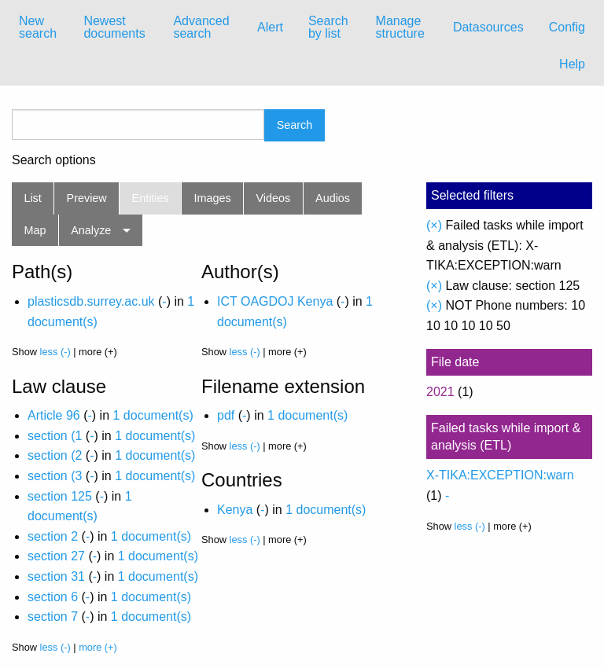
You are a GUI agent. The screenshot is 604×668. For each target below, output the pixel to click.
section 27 (56, 556)
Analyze (91, 230)
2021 (440, 391)
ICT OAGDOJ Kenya (275, 301)
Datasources (488, 27)
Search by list (328, 27)
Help (572, 64)
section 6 (53, 597)
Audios (332, 198)
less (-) (55, 352)
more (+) (98, 647)
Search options (54, 160)
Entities (150, 198)
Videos (273, 198)
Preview (87, 198)
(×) (434, 225)
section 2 (53, 536)
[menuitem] (38, 27)
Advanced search (201, 27)
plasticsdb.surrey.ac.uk (91, 301)
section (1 (55, 435)
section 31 (56, 576)
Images (212, 198)
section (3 (55, 476)
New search (38, 27)
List (32, 198)
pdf (225, 415)
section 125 (60, 496)
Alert (270, 27)
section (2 (55, 455)
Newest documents (114, 27)
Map (35, 230)
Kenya (234, 509)
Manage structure (400, 27)
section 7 (53, 616)
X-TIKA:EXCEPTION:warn (500, 475)
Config (567, 27)
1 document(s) (152, 415)
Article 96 (54, 415)
